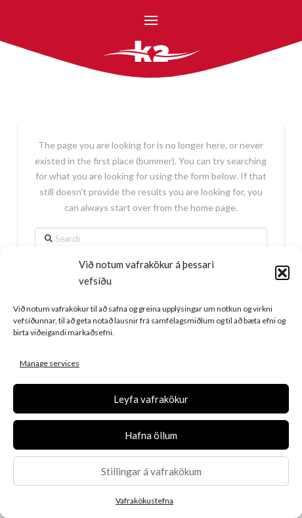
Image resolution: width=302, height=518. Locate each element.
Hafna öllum (151, 435)
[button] (282, 272)
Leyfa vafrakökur (151, 399)
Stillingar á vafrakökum (151, 471)
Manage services (49, 363)
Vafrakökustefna (144, 501)
